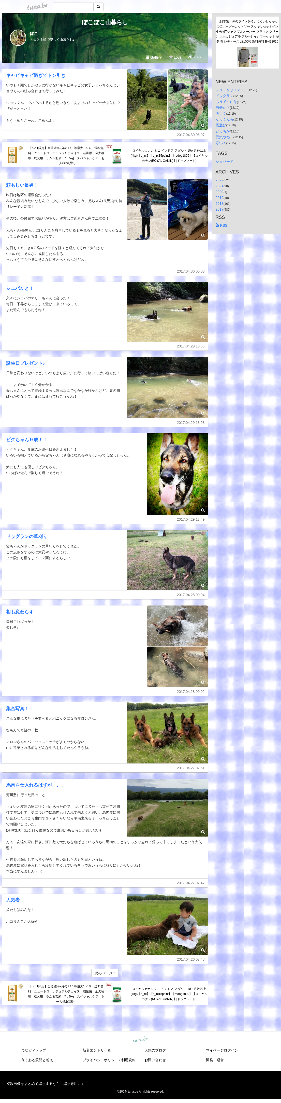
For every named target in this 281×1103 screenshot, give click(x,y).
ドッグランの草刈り (26, 536)
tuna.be (140, 1039)
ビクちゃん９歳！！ (26, 439)
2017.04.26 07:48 (191, 959)
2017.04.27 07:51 (191, 768)
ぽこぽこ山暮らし (105, 22)
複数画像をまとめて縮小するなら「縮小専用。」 (45, 1084)
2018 (220, 203)
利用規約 (128, 1060)
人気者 (13, 900)
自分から (223, 107)
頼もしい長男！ (22, 185)
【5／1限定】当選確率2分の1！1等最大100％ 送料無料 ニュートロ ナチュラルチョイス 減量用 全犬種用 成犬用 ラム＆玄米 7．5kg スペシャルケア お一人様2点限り (66, 155)
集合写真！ (17, 708)
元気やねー (224, 137)
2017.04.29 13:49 (191, 519)
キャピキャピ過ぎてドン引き (36, 75)
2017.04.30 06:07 (191, 135)
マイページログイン (222, 1050)
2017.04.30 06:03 (191, 271)
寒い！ (221, 143)
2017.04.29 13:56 (191, 346)
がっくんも (224, 119)
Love (175, 57)
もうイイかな (226, 102)
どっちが (223, 131)
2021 (220, 186)
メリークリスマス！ (232, 90)
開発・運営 (215, 1060)
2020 (220, 192)
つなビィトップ (33, 1050)
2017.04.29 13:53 (191, 423)
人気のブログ (155, 1050)
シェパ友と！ (20, 288)
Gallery (153, 57)
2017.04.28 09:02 (191, 692)
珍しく (221, 113)
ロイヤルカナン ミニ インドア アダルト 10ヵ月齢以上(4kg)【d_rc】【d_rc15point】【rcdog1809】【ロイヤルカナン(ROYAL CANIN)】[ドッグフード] (169, 156)
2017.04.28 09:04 (191, 595)
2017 (220, 209)
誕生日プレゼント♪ (25, 363)
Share (194, 57)
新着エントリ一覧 (97, 1050)
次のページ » (105, 973)
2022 (220, 180)
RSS (222, 225)
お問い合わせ (155, 1060)
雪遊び (221, 125)
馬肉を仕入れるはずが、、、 (36, 785)
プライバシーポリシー (100, 1060)
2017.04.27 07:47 (191, 883)
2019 (220, 198)
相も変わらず (20, 611)
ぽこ (34, 33)
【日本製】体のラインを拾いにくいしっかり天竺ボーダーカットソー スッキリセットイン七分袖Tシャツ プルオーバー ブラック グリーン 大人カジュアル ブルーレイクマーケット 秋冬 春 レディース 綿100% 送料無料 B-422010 (247, 31)
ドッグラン (224, 96)
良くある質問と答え (37, 1060)
